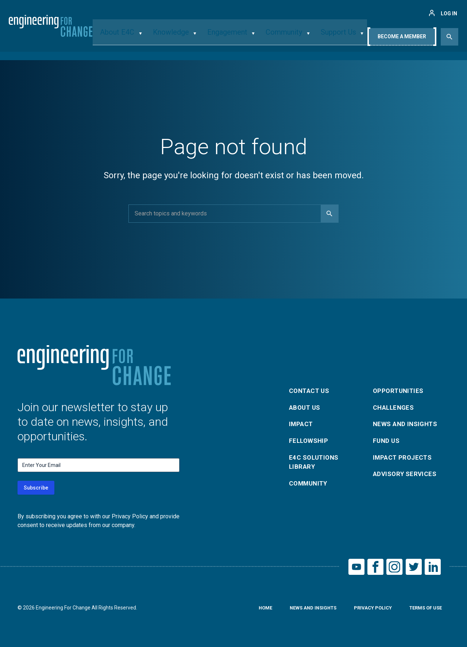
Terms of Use (423, 610)
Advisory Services (406, 476)
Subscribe (36, 488)
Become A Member (402, 39)
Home (253, 610)
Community (279, 38)
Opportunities (399, 388)
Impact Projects (404, 458)
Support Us (329, 38)
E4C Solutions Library (315, 463)
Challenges (395, 406)
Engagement (227, 38)
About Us (306, 406)
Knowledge (176, 38)
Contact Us (310, 388)
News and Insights (407, 423)
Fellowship (309, 441)
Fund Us (387, 441)
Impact (301, 423)
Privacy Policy (367, 610)
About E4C (128, 38)
